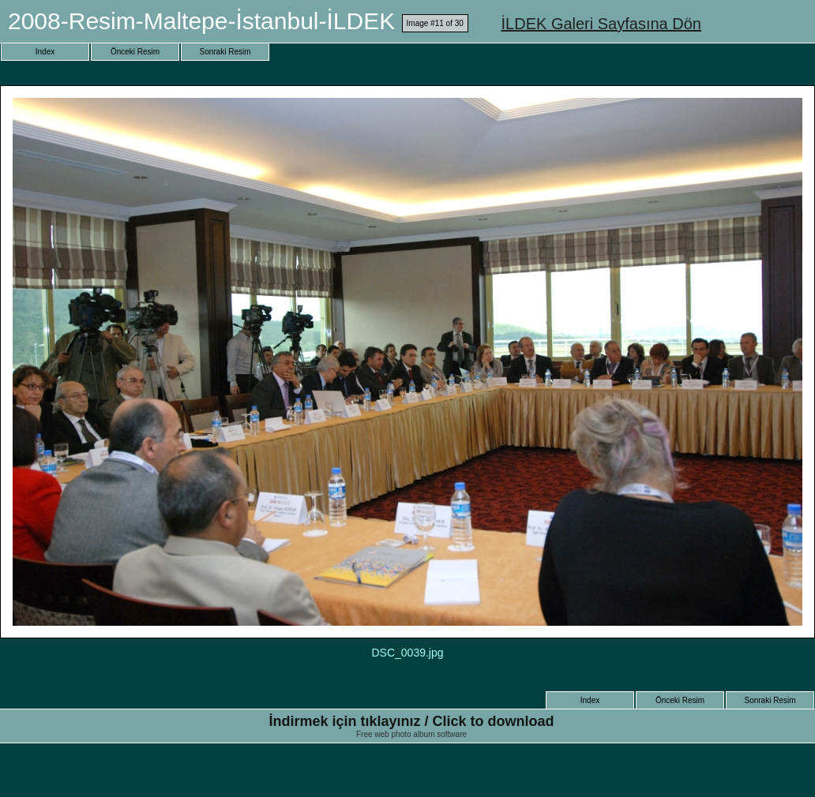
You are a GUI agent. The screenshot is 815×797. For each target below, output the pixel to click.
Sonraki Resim (224, 51)
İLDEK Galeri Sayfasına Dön (601, 23)
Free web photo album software (411, 734)
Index (45, 51)
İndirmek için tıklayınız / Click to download (411, 721)
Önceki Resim (135, 51)
